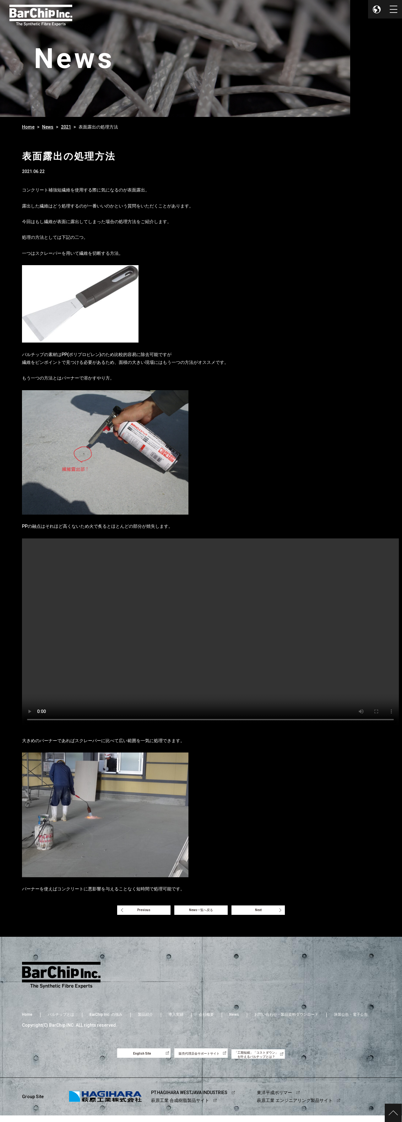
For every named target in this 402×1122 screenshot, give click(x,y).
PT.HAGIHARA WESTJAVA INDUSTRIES (189, 1099)
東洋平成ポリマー (274, 1099)
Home (28, 126)
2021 (66, 126)
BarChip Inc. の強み (106, 1018)
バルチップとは (61, 1018)
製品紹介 (145, 1018)
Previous (134, 912)
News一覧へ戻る (201, 912)
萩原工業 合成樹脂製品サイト (180, 1106)
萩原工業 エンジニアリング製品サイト (295, 1106)
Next (267, 912)
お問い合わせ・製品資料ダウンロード (286, 1018)
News (47, 126)
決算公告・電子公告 (351, 1018)
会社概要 (206, 1018)
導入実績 (175, 1018)
